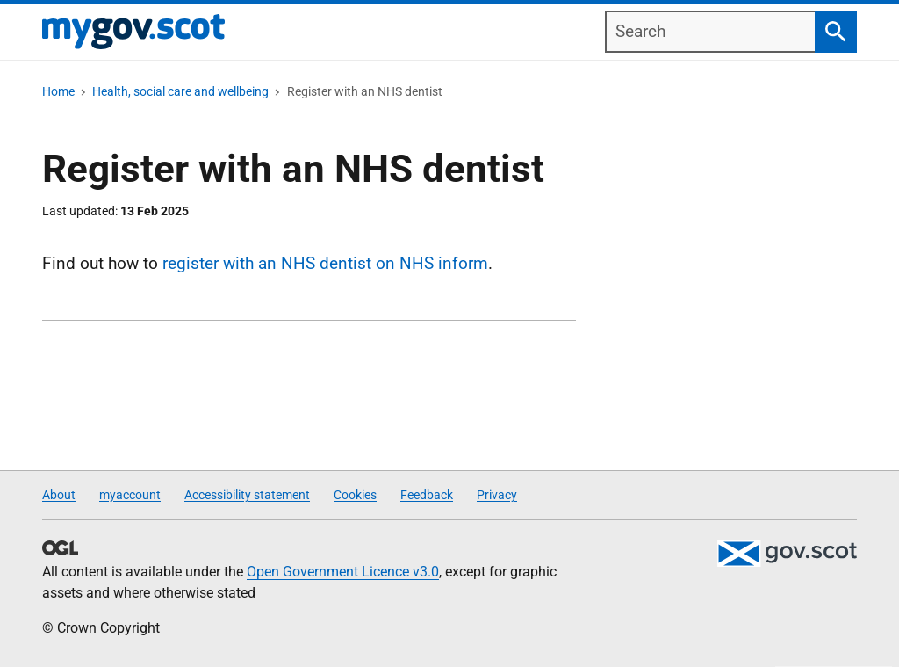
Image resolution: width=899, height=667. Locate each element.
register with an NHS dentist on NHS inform (325, 263)
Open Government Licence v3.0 (343, 571)
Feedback (426, 495)
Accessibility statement (247, 495)
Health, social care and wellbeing (180, 91)
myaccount (130, 495)
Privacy (497, 495)
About (59, 495)
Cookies (355, 495)
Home (58, 91)
